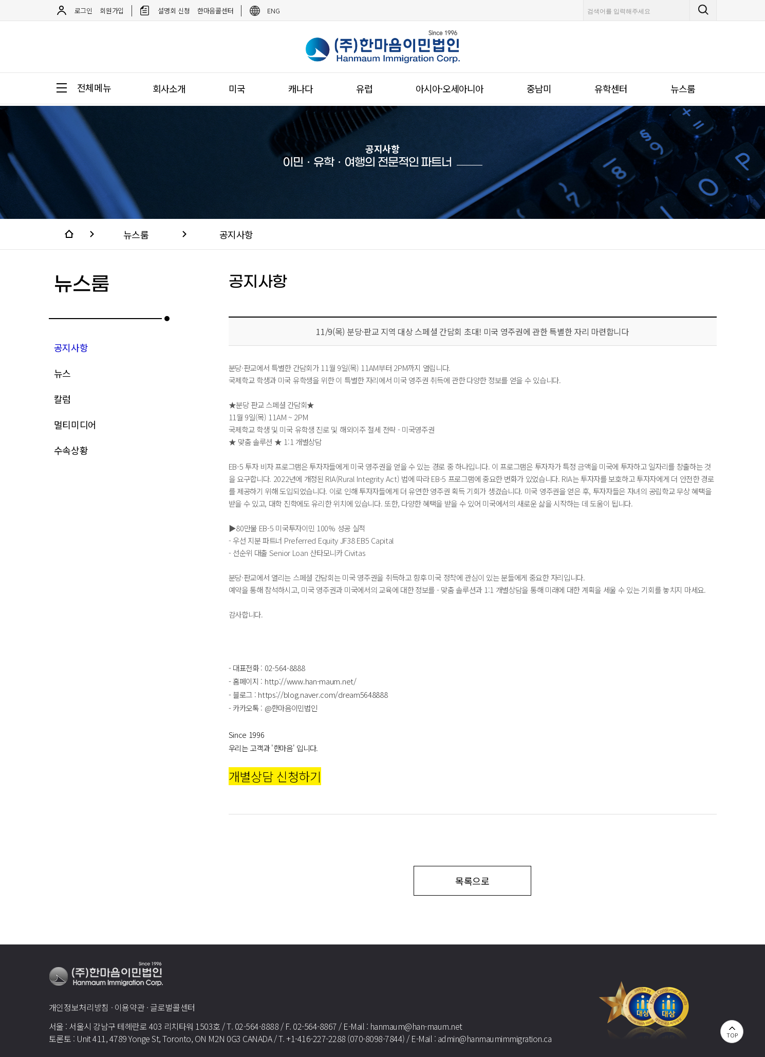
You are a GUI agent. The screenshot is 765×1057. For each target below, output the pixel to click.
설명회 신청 (174, 10)
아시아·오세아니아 (449, 88)
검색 (705, 10)
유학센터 (610, 88)
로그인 (83, 10)
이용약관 (130, 1007)
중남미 (539, 88)
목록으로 (472, 880)
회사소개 (169, 88)
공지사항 (236, 234)
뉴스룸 (682, 88)
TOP (731, 1035)
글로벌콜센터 (172, 1007)
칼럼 (62, 398)
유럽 (364, 88)
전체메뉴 (94, 87)
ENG (273, 10)
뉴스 (62, 373)
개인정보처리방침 (79, 1007)
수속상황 (71, 450)
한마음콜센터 (215, 10)
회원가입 (112, 10)
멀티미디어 (75, 424)
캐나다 (300, 88)
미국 (237, 88)
